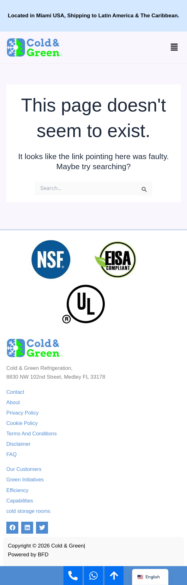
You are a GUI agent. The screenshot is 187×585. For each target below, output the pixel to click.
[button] (174, 47)
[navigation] (150, 577)
